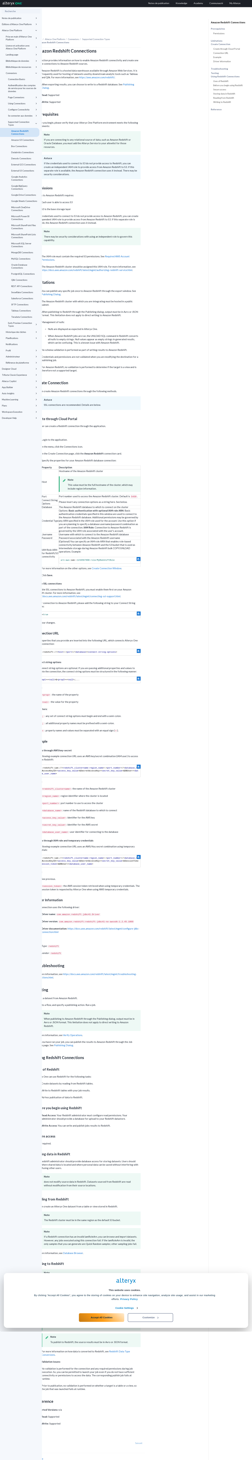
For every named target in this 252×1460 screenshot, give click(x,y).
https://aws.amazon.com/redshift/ (139, 68)
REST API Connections (21, 286)
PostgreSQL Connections (23, 274)
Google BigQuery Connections (19, 187)
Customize (151, 1445)
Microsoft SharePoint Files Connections (23, 226)
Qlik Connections (19, 280)
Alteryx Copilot (19, 381)
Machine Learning (19, 399)
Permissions (219, 33)
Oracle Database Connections (19, 266)
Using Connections (22, 103)
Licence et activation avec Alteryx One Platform (21, 47)
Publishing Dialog (93, 285)
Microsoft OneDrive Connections (20, 208)
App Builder (19, 387)
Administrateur (21, 356)
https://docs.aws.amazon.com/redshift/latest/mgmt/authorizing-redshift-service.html (128, 261)
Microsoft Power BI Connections (20, 217)
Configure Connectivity (22, 109)
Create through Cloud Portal (226, 49)
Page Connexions (22, 97)
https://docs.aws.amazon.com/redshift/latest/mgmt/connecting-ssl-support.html (119, 587)
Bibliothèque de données (21, 61)
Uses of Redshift (220, 81)
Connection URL (220, 53)
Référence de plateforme (21, 362)
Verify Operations (114, 1026)
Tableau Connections (21, 310)
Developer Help (19, 418)
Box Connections (19, 146)
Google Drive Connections (23, 195)
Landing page (21, 54)
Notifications (12, 344)
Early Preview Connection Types (22, 324)
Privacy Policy (129, 1427)
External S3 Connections (22, 170)
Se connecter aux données (22, 115)
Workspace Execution (19, 412)
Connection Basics (16, 79)
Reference (216, 109)
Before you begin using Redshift (228, 85)
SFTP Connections (19, 304)
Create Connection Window (148, 559)
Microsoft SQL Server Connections (21, 245)
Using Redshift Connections (225, 76)
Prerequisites (218, 29)
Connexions (21, 73)
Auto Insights (19, 393)
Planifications (21, 338)
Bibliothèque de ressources (21, 67)
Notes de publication (19, 18)
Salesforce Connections (22, 298)
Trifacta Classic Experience (19, 375)
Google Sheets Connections (24, 201)
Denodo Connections (21, 158)
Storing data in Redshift (224, 93)
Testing (215, 73)
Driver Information (222, 61)
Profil (21, 350)
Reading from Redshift (223, 98)
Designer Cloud (19, 369)
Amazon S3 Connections (22, 140)
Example (217, 57)
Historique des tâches (21, 332)
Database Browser (115, 1244)
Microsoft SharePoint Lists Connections (23, 236)
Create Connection (220, 44)
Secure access (219, 89)
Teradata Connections (21, 317)
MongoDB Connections (22, 252)
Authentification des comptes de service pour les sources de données (22, 88)
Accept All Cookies (102, 1445)
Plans (19, 405)
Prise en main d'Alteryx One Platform (21, 38)
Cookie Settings (124, 1436)
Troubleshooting (219, 68)
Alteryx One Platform (19, 30)
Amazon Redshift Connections (20, 132)
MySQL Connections (20, 258)
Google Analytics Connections (19, 178)
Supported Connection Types (22, 123)
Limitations (216, 41)
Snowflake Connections (22, 292)
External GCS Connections (23, 164)
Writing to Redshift (222, 102)
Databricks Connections (22, 152)
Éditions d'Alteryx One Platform (19, 24)
